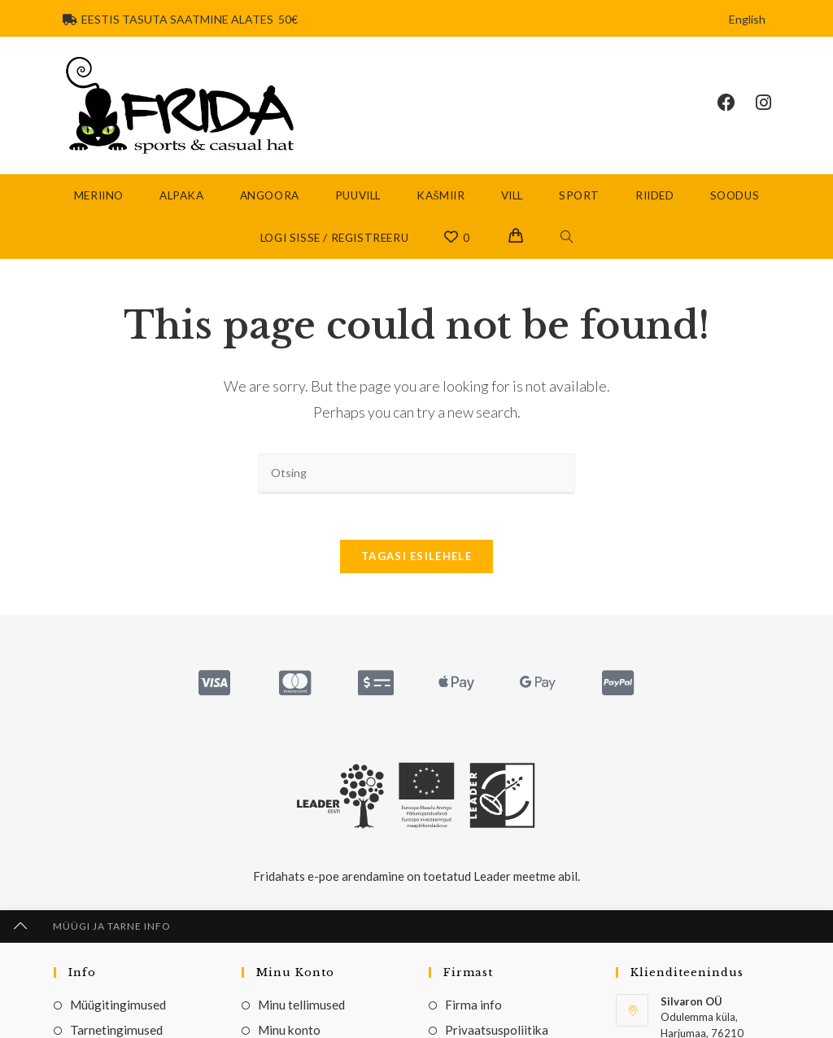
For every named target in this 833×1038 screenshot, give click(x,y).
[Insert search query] (416, 476)
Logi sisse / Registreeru (334, 240)
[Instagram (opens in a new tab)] (774, 103)
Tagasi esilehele (416, 562)
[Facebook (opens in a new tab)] (736, 103)
